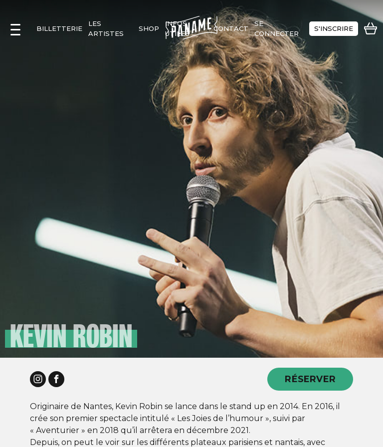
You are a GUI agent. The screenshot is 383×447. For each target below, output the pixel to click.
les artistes (106, 28)
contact (230, 28)
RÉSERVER (310, 379)
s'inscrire (333, 28)
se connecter (276, 28)
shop (149, 28)
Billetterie (59, 28)
